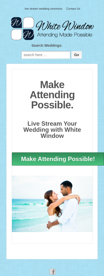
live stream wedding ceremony (43, 8)
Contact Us (73, 8)
